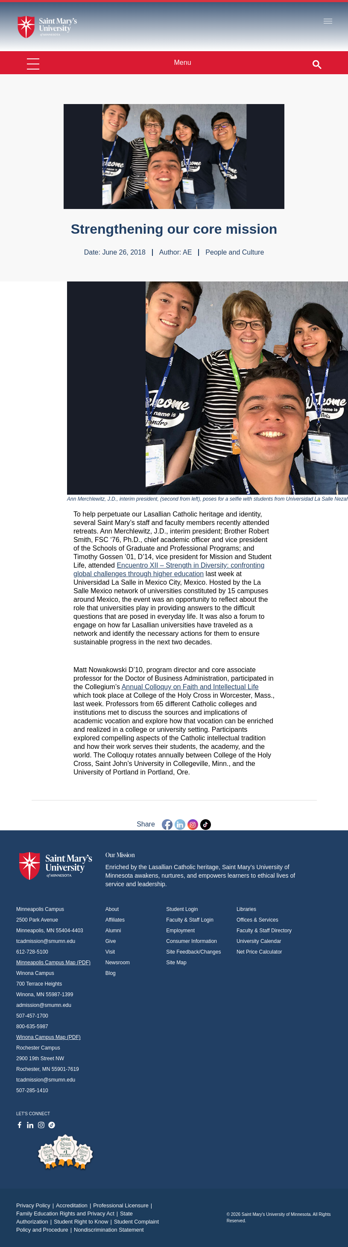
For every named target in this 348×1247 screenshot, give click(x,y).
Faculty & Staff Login (189, 920)
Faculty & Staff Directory (264, 931)
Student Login (182, 909)
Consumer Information (191, 941)
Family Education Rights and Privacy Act (68, 1213)
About (112, 909)
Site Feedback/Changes (193, 952)
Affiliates (115, 920)
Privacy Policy (36, 1205)
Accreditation (74, 1205)
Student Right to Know (84, 1221)
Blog (110, 973)
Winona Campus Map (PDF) (48, 1037)
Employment (180, 931)
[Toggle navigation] (328, 21)
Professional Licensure (123, 1205)
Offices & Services (257, 920)
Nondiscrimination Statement (109, 1230)
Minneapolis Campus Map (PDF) (53, 963)
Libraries (246, 909)
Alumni (113, 931)
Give (110, 941)
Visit (110, 952)
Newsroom (117, 963)
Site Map (176, 963)
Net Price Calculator (259, 952)
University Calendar (259, 941)
